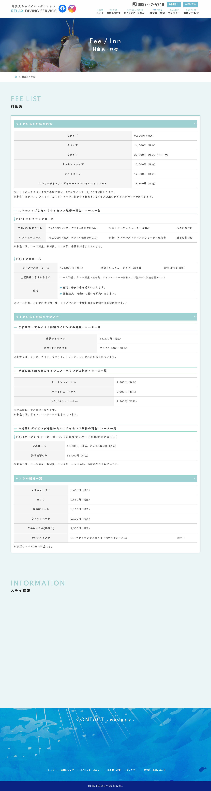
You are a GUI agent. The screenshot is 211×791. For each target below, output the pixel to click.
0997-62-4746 (149, 4)
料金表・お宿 (157, 12)
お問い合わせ (191, 12)
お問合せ (172, 4)
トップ (100, 12)
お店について (113, 12)
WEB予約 (190, 4)
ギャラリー (174, 12)
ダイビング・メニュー (135, 12)
